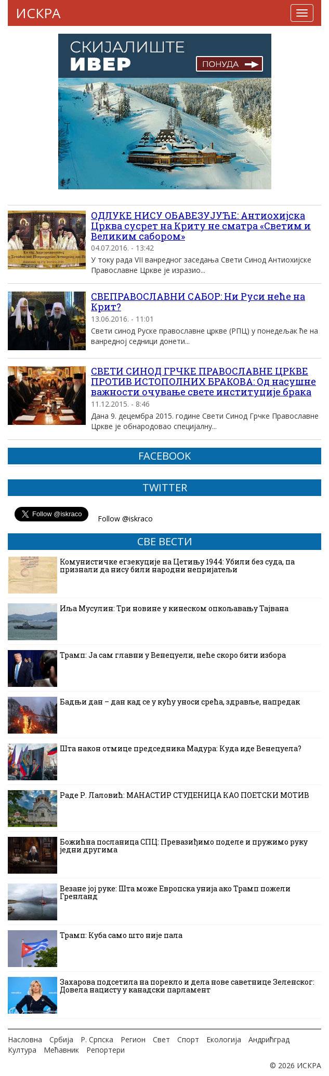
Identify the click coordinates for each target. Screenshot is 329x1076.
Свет (161, 1039)
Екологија (223, 1039)
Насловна (25, 1039)
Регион (133, 1039)
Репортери (105, 1050)
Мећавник (61, 1050)
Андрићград (268, 1039)
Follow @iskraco (125, 518)
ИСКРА (38, 13)
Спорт (188, 1039)
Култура (22, 1050)
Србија (61, 1039)
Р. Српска (97, 1039)
